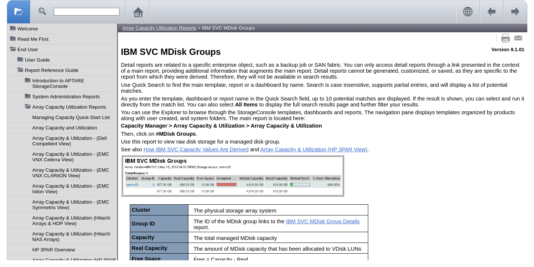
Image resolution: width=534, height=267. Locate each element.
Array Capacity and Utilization (64, 128)
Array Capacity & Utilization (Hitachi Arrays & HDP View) (71, 220)
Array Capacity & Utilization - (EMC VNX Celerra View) (70, 156)
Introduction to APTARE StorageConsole (58, 83)
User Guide (37, 60)
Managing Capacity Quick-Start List (71, 117)
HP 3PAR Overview (53, 250)
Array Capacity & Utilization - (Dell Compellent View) (69, 140)
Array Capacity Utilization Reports (69, 107)
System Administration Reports (66, 96)
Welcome (27, 29)
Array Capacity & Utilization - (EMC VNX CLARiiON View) (70, 172)
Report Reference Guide (51, 70)
